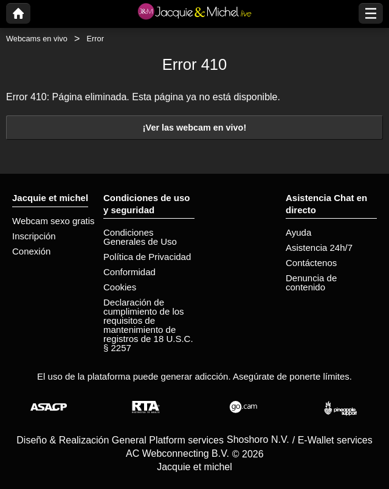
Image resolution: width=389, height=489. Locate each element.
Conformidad (129, 272)
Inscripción (34, 236)
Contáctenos (311, 263)
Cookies (119, 287)
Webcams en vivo (36, 38)
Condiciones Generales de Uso (140, 237)
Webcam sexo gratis (53, 221)
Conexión (31, 251)
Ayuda (298, 232)
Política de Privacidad (147, 256)
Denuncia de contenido (311, 282)
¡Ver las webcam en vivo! (194, 127)
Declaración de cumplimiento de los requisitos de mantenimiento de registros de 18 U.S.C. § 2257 (148, 325)
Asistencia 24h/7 (319, 247)
